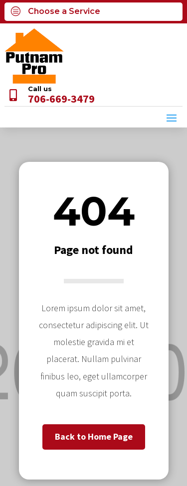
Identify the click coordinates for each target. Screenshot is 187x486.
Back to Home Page (94, 436)
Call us (40, 89)
